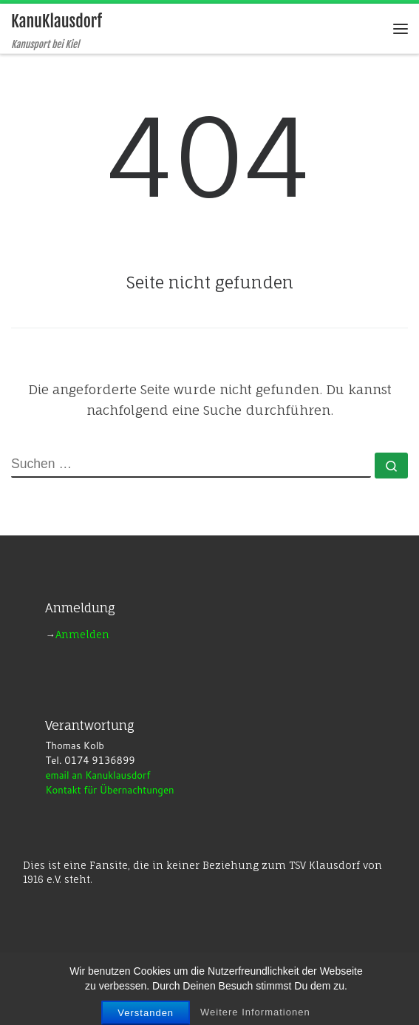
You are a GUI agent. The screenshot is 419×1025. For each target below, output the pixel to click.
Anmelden (82, 634)
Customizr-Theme (306, 1000)
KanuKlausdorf (154, 978)
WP (152, 1000)
